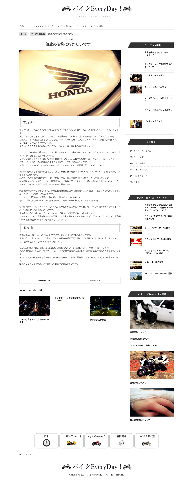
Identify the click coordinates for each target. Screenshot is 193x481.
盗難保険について (138, 382)
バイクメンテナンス (153, 121)
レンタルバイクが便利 (154, 75)
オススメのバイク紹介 (44, 26)
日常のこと (24, 26)
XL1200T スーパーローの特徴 (158, 273)
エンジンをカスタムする (155, 87)
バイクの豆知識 (140, 169)
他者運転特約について (140, 339)
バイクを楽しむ (65, 26)
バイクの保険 (97, 26)
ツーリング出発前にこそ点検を (158, 109)
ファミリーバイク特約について (144, 345)
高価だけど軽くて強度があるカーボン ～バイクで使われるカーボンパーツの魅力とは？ (158, 207)
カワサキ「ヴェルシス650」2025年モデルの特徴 (157, 252)
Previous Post (45, 280)
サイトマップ (25, 454)
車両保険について (138, 332)
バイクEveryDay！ (95, 475)
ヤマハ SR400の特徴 (153, 262)
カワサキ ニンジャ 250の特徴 (157, 239)
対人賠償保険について (140, 420)
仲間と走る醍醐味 (98, 320)
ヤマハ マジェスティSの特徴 (157, 227)
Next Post (94, 280)
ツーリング (82, 26)
